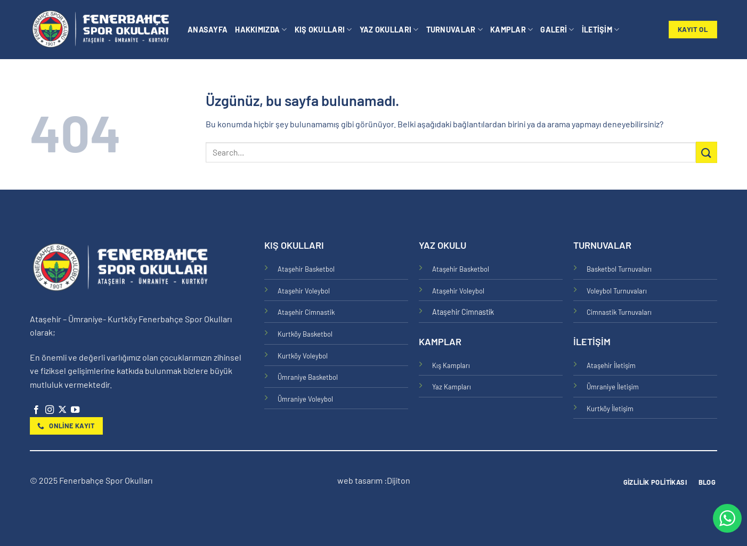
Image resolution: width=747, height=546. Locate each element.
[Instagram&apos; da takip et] (49, 410)
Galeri (557, 30)
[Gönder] (706, 152)
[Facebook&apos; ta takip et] (36, 410)
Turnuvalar (454, 30)
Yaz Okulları (389, 30)
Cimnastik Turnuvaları (619, 312)
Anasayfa (208, 29)
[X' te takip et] (62, 410)
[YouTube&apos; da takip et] (75, 410)
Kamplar (511, 30)
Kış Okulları (323, 30)
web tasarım (360, 480)
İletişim (601, 30)
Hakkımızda (261, 30)
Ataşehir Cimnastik (306, 312)
